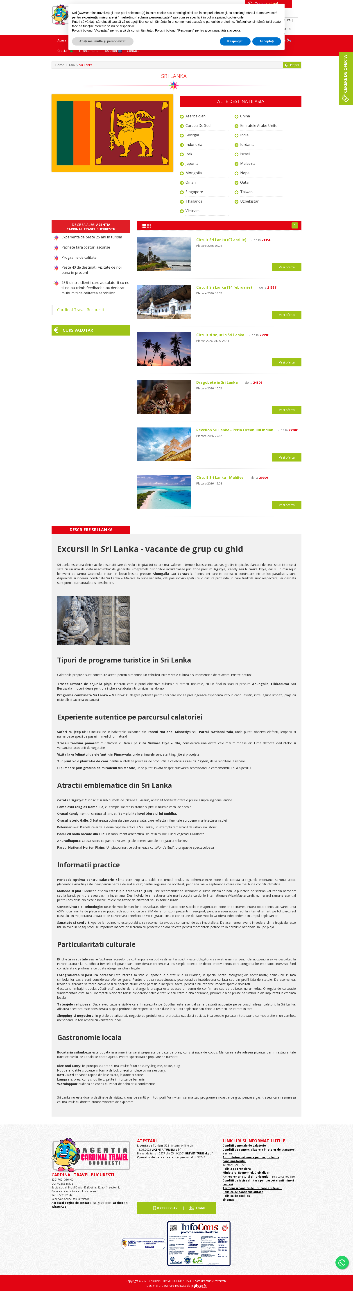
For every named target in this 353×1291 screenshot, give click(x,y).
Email (200, 1208)
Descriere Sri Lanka (91, 529)
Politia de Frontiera (237, 1169)
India (244, 135)
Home (59, 65)
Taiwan (246, 191)
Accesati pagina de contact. (72, 1203)
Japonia (192, 163)
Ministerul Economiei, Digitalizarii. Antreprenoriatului (247, 1174)
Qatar (245, 182)
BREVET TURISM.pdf (199, 1153)
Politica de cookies (236, 1196)
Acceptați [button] (267, 41)
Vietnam (192, 210)
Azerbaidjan (196, 116)
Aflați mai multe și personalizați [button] (102, 41)
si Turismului (259, 1177)
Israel (245, 153)
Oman (191, 182)
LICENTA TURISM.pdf (166, 1150)
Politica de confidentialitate (243, 1192)
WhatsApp (59, 1207)
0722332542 (167, 1208)
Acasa (61, 40)
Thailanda (194, 201)
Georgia (192, 135)
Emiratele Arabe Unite (258, 125)
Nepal (245, 172)
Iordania (247, 144)
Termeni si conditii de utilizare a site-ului (252, 1188)
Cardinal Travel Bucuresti (80, 309)
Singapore (194, 191)
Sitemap (229, 1200)
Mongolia (194, 172)
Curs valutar (78, 330)
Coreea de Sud (198, 125)
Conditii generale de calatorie (244, 1145)
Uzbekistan (249, 201)
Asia (72, 65)
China (245, 116)
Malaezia (247, 163)
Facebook (118, 1203)
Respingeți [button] (235, 41)
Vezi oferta (287, 267)
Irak (189, 153)
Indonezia (194, 144)
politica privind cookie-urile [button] (225, 17)
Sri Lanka (86, 65)
